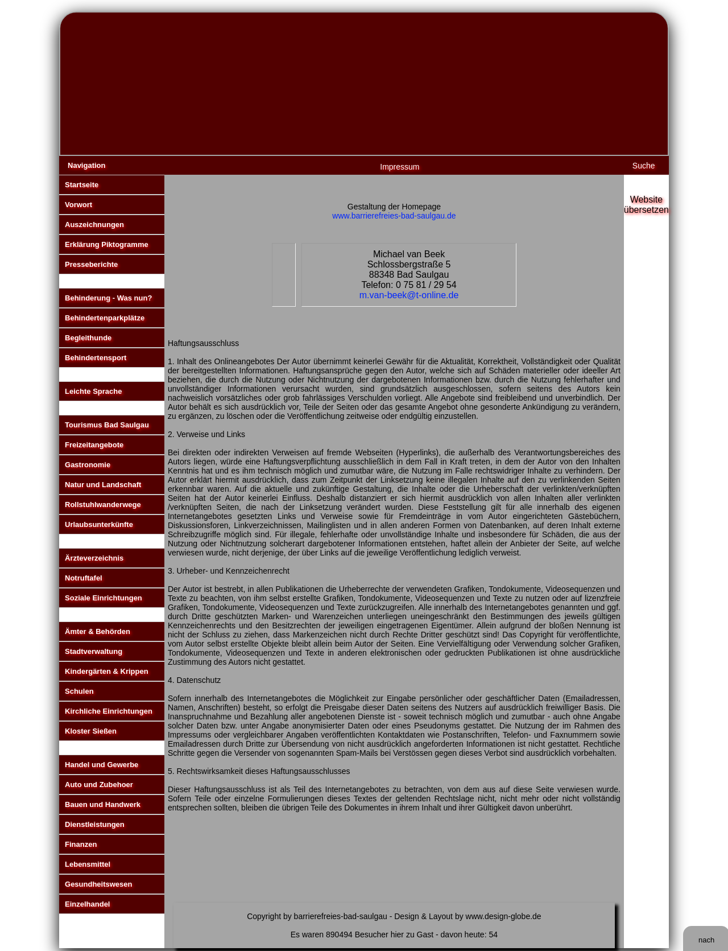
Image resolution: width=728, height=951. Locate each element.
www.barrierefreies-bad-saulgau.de (394, 215)
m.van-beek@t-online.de (409, 295)
